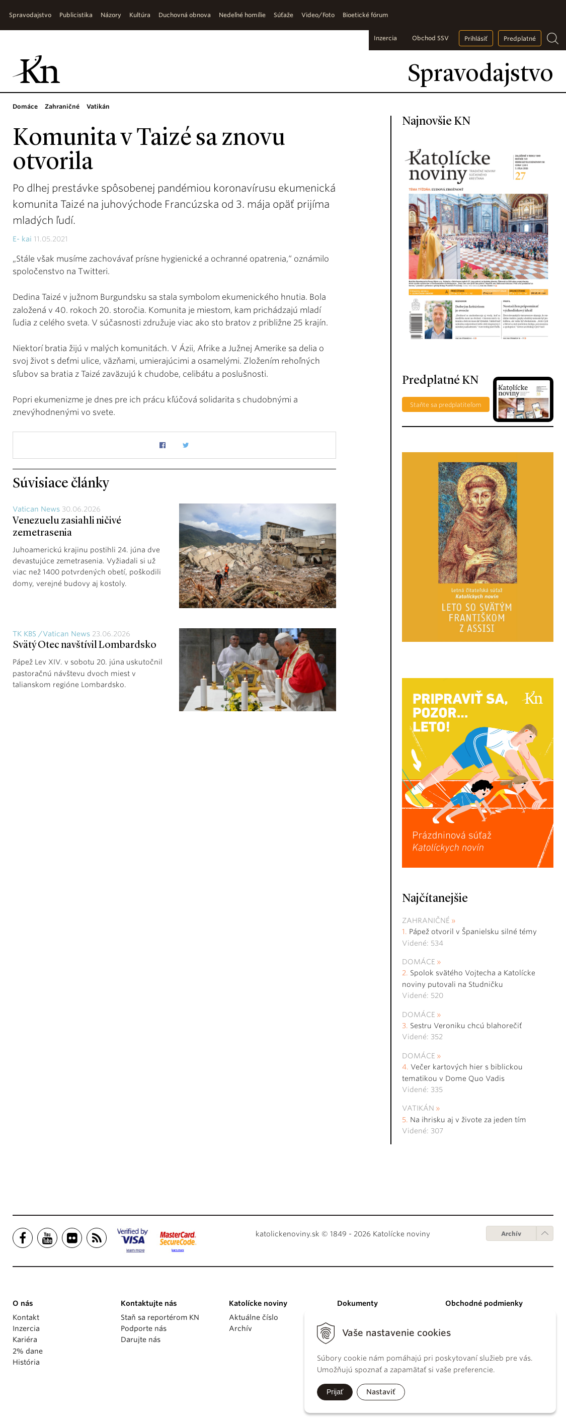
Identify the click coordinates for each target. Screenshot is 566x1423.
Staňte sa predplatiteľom (445, 404)
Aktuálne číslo (253, 1317)
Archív (511, 1233)
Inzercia (385, 38)
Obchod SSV (430, 38)
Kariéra (25, 1339)
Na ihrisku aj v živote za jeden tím (468, 1120)
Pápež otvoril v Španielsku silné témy (473, 932)
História (26, 1362)
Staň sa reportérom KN (160, 1317)
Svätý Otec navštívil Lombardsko (84, 645)
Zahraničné (426, 920)
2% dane (28, 1351)
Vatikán (418, 1108)
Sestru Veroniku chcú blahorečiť (466, 1026)
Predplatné (520, 38)
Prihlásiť (476, 38)
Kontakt (26, 1317)
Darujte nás (140, 1339)
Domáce (418, 962)
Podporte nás (144, 1328)
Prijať (335, 1392)
